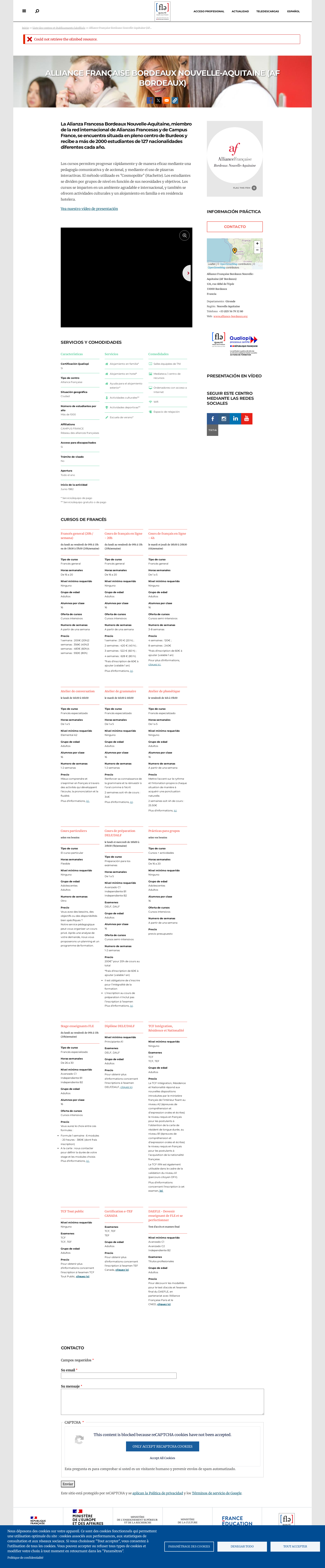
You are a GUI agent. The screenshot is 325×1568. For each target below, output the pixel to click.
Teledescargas (267, 11)
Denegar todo (242, 1546)
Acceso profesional (209, 11)
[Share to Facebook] (150, 100)
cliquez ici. (154, 676)
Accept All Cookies (162, 1470)
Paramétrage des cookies (189, 1546)
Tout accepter (295, 1546)
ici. (88, 813)
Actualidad (240, 11)
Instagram (224, 418)
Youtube (246, 418)
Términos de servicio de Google (216, 1505)
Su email (68, 1382)
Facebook (212, 418)
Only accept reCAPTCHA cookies (163, 1459)
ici (131, 683)
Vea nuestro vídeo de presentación (89, 208)
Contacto (235, 226)
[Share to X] (158, 100)
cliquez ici (126, 1099)
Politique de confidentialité (25, 1557)
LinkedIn (235, 418)
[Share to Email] (166, 100)
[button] (175, 100)
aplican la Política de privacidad (157, 1505)
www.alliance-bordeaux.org (230, 316)
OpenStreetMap (229, 264)
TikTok (213, 430)
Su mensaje (70, 1399)
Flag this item (241, 188)
